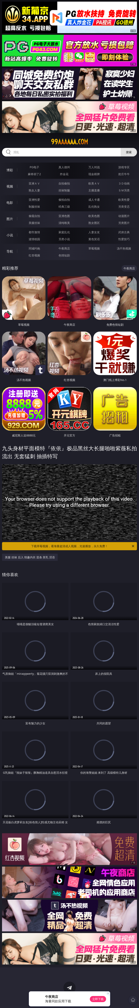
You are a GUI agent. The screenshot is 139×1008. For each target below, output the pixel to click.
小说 (10, 235)
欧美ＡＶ (94, 183)
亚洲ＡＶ (34, 183)
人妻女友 (94, 232)
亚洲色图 (64, 216)
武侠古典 (124, 232)
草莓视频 (94, 248)
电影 (10, 202)
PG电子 (34, 167)
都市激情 (34, 232)
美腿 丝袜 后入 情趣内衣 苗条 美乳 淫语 (30, 557)
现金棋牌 (94, 174)
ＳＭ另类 (124, 190)
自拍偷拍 (64, 183)
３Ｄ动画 (124, 183)
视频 (10, 186)
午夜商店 (64, 248)
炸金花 (64, 174)
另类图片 (124, 223)
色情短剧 (64, 255)
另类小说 (64, 239)
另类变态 (124, 206)
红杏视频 (34, 255)
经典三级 (64, 206)
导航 (10, 251)
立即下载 (98, 999)
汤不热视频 (124, 248)
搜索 (129, 152)
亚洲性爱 (34, 200)
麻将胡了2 (34, 174)
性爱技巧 (124, 239)
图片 (10, 219)
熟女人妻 (34, 190)
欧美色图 (94, 216)
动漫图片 (124, 216)
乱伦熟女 (94, 206)
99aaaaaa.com (69, 142)
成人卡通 (94, 200)
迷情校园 (34, 239)
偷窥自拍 (34, 216)
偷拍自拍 (64, 200)
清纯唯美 (64, 223)
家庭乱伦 (64, 232)
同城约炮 (34, 248)
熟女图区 (94, 223)
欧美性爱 (124, 200)
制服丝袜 (34, 206)
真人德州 (64, 167)
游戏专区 (124, 167)
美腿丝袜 (34, 223)
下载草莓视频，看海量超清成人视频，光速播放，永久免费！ (83, 546)
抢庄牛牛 (124, 174)
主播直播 (94, 190)
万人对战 (94, 167)
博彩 (10, 170)
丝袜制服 (64, 190)
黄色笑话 (94, 239)
